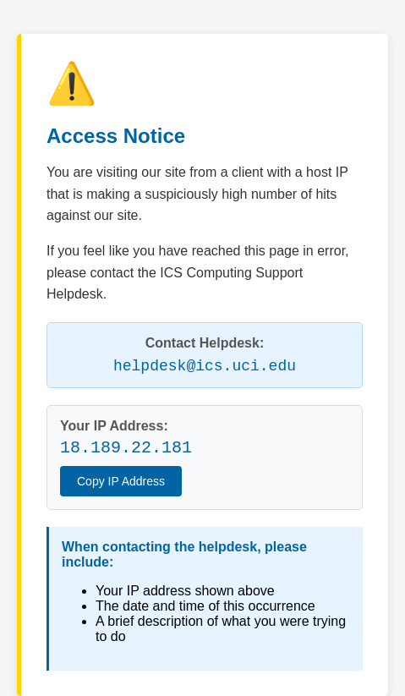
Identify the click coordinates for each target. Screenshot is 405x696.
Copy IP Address (121, 481)
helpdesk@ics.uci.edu (204, 366)
